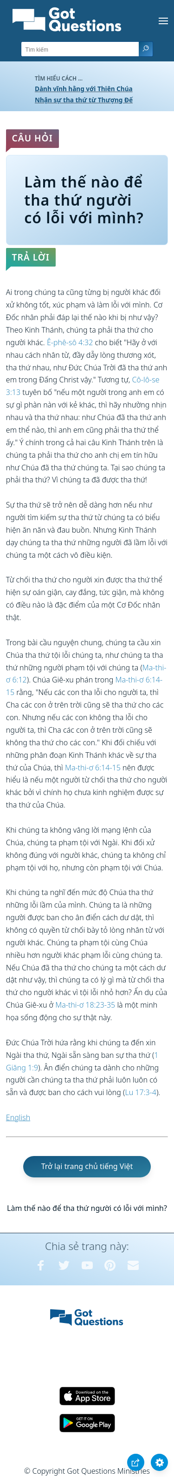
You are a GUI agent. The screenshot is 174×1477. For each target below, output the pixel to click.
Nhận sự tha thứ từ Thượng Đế (84, 99)
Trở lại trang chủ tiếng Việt (87, 1166)
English (18, 1117)
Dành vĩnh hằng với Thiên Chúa (84, 88)
